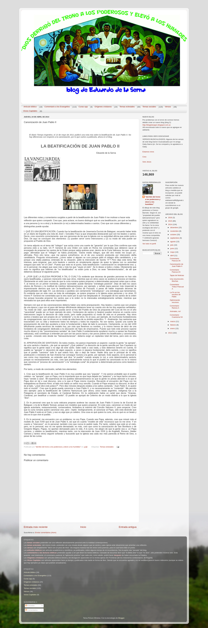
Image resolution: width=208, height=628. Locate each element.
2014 (170, 224)
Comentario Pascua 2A (175, 271)
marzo (173, 321)
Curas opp (83, 106)
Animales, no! (175, 311)
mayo (172, 252)
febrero (173, 325)
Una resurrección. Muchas (177, 280)
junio (172, 248)
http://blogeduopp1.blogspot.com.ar (156, 125)
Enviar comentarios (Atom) (45, 533)
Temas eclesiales (127, 106)
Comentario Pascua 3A (175, 260)
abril (172, 255)
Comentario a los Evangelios (57, 106)
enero (172, 328)
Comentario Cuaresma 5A (176, 316)
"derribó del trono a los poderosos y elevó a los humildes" (152, 200)
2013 (170, 333)
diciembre (174, 227)
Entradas (30, 606)
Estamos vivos (148, 152)
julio (172, 245)
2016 (170, 218)
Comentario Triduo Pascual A (177, 287)
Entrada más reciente (36, 527)
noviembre (174, 231)
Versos (168, 106)
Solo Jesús (146, 162)
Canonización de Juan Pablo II (176, 265)
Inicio (83, 527)
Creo (144, 157)
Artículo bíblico (30, 106)
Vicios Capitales (30, 111)
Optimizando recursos (175, 301)
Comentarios (31, 610)
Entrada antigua (127, 527)
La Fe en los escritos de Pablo (175, 294)
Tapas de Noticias (177, 275)
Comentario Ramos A (174, 307)
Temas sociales (149, 106)
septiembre (175, 238)
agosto (173, 242)
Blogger (121, 618)
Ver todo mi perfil (149, 244)
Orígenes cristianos (103, 106)
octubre (173, 235)
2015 (170, 221)
